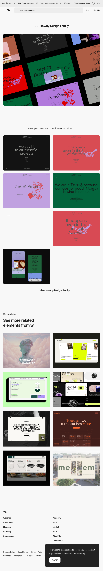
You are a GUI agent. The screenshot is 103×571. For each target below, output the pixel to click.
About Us (57, 536)
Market (56, 527)
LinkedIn (29, 556)
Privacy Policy (37, 552)
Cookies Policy (9, 552)
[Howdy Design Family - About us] (26, 190)
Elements (7, 527)
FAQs (55, 531)
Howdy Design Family (54, 25)
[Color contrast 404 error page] (76, 228)
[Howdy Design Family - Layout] (76, 190)
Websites (7, 518)
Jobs (55, 522)
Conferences (8, 536)
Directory (7, 531)
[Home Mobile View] (26, 266)
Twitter (38, 556)
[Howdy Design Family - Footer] (26, 153)
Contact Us (57, 540)
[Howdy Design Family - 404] (76, 153)
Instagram (18, 556)
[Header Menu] (26, 468)
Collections (8, 522)
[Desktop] (26, 350)
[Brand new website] (26, 228)
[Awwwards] (9, 10)
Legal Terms (23, 552)
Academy (57, 518)
